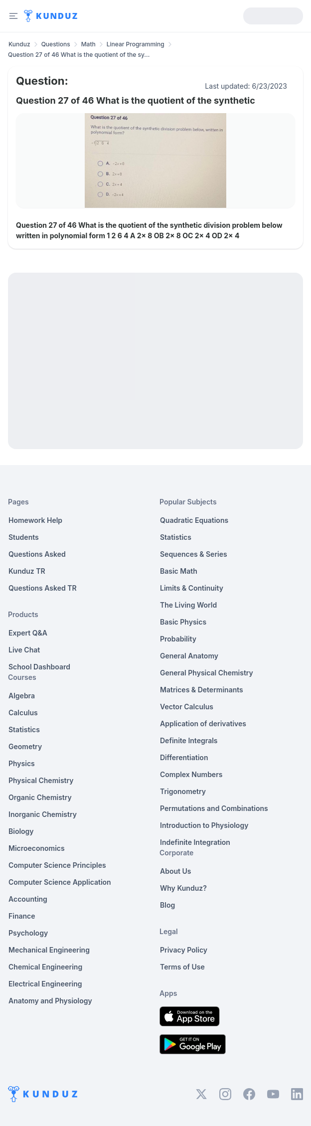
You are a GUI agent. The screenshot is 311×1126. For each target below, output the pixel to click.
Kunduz (19, 44)
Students (23, 537)
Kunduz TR (26, 571)
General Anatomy (189, 655)
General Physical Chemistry (206, 672)
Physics (21, 763)
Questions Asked (37, 554)
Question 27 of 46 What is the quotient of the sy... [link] (79, 54)
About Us (175, 871)
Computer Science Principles (57, 865)
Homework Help (35, 520)
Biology (21, 831)
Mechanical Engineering (49, 950)
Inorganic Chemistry (42, 814)
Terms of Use (182, 967)
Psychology (28, 933)
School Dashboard (39, 666)
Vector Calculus (186, 706)
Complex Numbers (191, 774)
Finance (21, 916)
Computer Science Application (59, 882)
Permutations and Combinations (214, 808)
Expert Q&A (27, 633)
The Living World (188, 605)
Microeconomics (36, 848)
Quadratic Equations (194, 520)
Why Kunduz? (183, 888)
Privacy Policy (183, 950)
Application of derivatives (203, 723)
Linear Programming (135, 44)
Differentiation (184, 757)
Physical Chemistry (41, 780)
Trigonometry (183, 791)
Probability (178, 639)
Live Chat (24, 649)
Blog (167, 905)
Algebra (21, 695)
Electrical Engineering (45, 983)
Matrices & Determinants (201, 689)
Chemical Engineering (45, 967)
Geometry (25, 746)
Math (88, 44)
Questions (55, 44)
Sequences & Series (193, 554)
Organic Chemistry (40, 797)
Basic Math (178, 571)
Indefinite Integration (195, 842)
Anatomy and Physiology (50, 1000)
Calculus (23, 712)
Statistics (24, 729)
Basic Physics (183, 622)
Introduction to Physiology (204, 825)
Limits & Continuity (191, 588)
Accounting (27, 899)
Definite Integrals (189, 740)
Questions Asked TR (42, 588)
